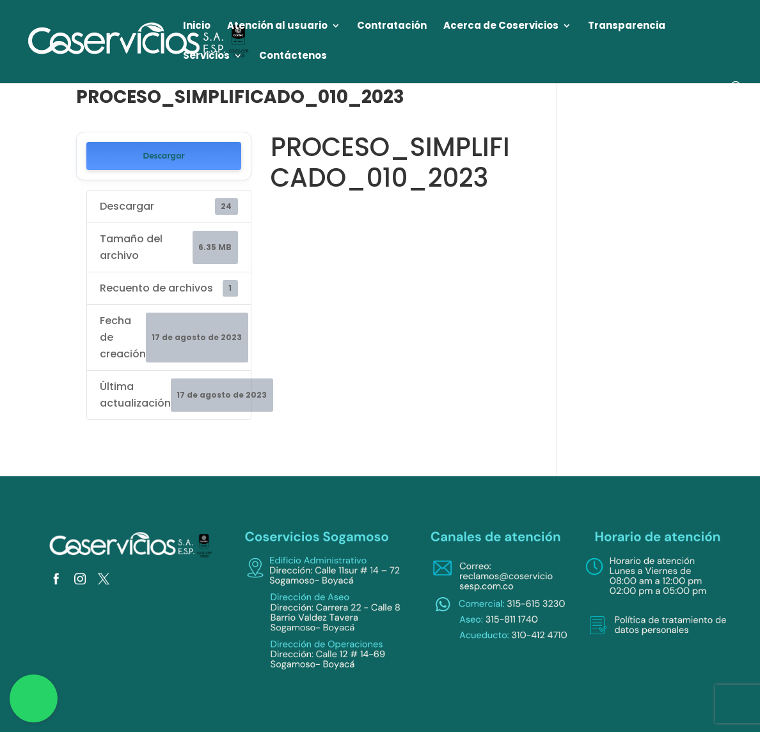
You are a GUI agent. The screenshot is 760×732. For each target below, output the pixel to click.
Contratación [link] (392, 26)
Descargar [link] (164, 155)
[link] (139, 40)
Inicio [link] (196, 26)
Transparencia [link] (626, 26)
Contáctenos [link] (293, 56)
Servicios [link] (206, 56)
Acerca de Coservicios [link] (500, 26)
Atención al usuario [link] (277, 26)
